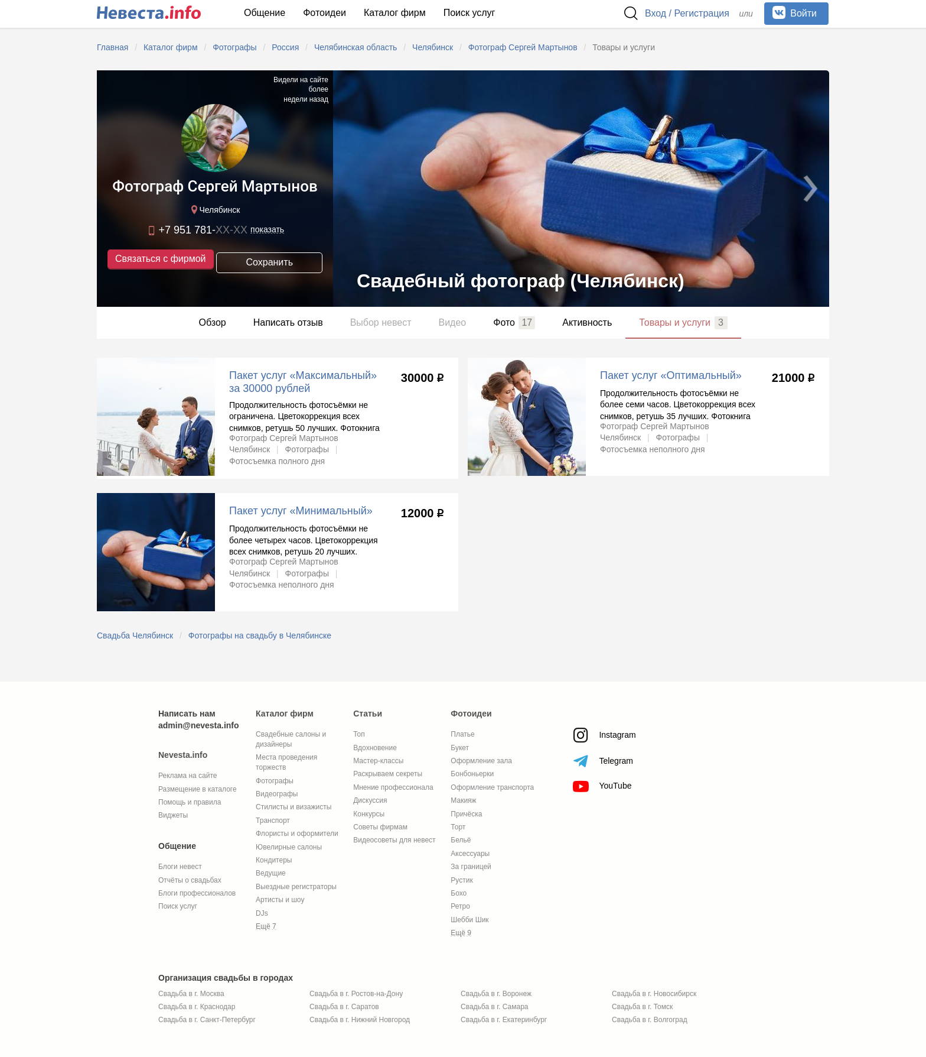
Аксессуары (470, 854)
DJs (262, 913)
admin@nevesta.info (198, 725)
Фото (514, 322)
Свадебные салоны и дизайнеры (291, 739)
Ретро (460, 906)
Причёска (466, 814)
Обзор (212, 322)
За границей (471, 867)
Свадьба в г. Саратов (344, 1007)
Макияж (463, 800)
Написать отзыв (288, 322)
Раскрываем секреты (387, 774)
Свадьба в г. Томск (642, 1007)
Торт (458, 827)
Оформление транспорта (492, 787)
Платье (462, 734)
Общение (264, 13)
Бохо (459, 893)
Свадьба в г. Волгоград (649, 1020)
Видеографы (277, 794)
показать (267, 230)
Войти (794, 12)
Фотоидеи (324, 13)
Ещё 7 (266, 926)
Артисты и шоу (280, 900)
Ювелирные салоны (289, 847)
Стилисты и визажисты (293, 807)
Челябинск (214, 211)
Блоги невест (180, 867)
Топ (359, 734)
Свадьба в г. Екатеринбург (504, 1020)
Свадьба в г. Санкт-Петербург (207, 1020)
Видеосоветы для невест (394, 840)
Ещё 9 (461, 933)
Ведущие (271, 873)
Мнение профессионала (393, 787)
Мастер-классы (378, 761)
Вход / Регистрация (687, 13)
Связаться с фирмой (160, 260)
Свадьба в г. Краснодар (196, 1007)
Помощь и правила (189, 802)
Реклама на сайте (187, 775)
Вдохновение (375, 748)
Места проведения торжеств (286, 762)
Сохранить (269, 260)
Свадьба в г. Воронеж (496, 994)
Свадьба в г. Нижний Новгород (359, 1020)
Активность (587, 322)
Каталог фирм (395, 13)
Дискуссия (370, 800)
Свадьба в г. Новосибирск (654, 994)
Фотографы (275, 781)
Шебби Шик (469, 920)
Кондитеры (274, 860)
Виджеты (173, 815)
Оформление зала (481, 761)
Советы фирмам (380, 827)
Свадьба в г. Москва (191, 994)
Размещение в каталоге (197, 789)
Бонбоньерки (472, 774)
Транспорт (273, 820)
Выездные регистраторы (296, 887)
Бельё (461, 840)
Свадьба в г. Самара (494, 1007)
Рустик (461, 880)
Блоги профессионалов (197, 893)
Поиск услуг (469, 13)
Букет (460, 748)
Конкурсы (368, 814)
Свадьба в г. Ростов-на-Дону (356, 994)
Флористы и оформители (297, 833)
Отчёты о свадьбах (189, 880)
